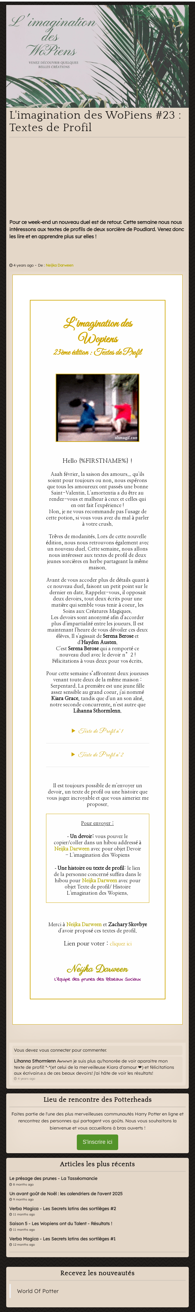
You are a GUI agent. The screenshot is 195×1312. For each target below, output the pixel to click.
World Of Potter (38, 1290)
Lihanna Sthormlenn (35, 1061)
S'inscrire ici (97, 1142)
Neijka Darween (59, 265)
